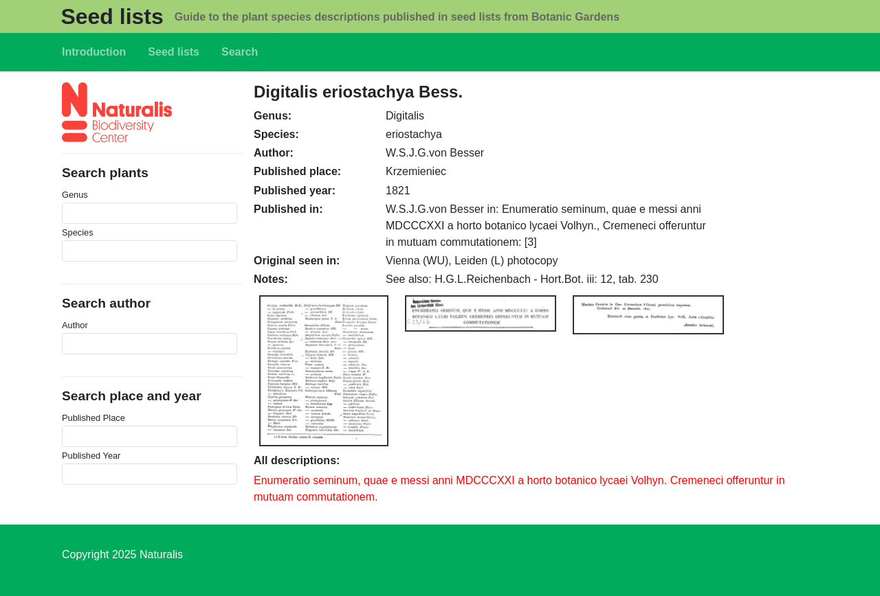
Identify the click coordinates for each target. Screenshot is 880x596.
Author (75, 325)
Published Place (93, 418)
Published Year (91, 455)
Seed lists (111, 16)
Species (78, 232)
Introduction (94, 52)
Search (239, 52)
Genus (75, 195)
